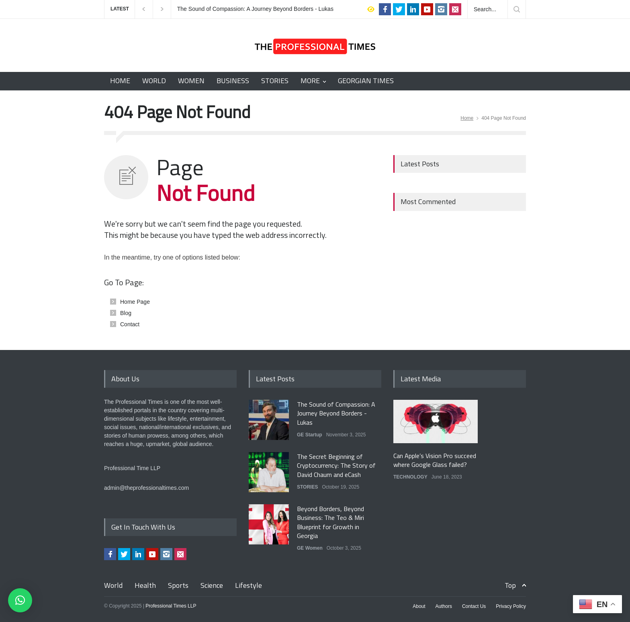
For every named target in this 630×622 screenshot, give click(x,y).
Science (211, 585)
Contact (129, 324)
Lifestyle (248, 585)
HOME (120, 80)
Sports (178, 585)
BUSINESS (233, 80)
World (113, 585)
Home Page (135, 302)
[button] (20, 600)
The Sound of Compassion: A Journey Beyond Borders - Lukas (255, 9)
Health (145, 585)
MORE (310, 80)
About (419, 606)
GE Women (310, 548)
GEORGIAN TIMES (366, 80)
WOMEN (191, 80)
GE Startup (309, 435)
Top (510, 585)
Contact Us (474, 606)
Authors (444, 606)
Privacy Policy (511, 606)
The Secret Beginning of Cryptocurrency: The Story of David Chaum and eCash (336, 465)
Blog (125, 313)
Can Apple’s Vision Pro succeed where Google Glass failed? (434, 460)
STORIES (274, 80)
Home (466, 118)
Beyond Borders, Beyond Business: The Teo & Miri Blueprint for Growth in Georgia (330, 522)
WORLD (154, 80)
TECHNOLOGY (410, 477)
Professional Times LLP (170, 606)
